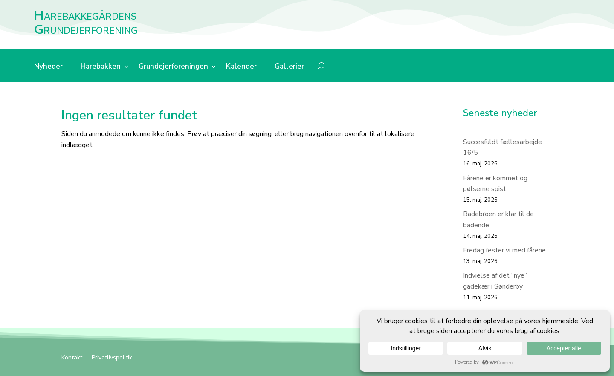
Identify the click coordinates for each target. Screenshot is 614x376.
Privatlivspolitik (112, 358)
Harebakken (101, 67)
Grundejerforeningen (173, 67)
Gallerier (289, 67)
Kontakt (71, 358)
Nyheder (48, 67)
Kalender (241, 67)
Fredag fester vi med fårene (504, 250)
